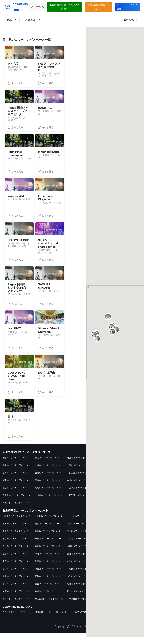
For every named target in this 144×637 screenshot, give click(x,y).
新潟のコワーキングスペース (82, 542)
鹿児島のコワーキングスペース (49, 602)
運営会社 (25, 616)
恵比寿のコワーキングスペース (49, 491)
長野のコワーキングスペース (112, 550)
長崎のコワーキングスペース (48, 595)
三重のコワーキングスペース (112, 557)
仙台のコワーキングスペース (112, 484)
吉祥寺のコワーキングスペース (113, 461)
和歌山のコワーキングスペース (49, 572)
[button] (8, 55)
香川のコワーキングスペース (16, 587)
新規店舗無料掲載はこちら (98, 7)
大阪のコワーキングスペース (16, 469)
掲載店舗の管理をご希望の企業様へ (64, 7)
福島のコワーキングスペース (80, 527)
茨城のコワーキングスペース (112, 527)
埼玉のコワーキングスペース (80, 535)
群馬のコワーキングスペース (48, 535)
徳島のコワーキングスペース (112, 580)
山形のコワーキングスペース (48, 527)
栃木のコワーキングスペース (16, 535)
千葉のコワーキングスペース (112, 535)
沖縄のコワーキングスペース (16, 507)
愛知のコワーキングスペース (80, 557)
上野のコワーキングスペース (82, 491)
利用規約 (39, 616)
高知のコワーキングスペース (80, 587)
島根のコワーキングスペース (114, 572)
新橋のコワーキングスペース (48, 484)
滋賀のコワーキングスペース (16, 565)
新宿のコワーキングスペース (48, 461)
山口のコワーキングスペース (80, 580)
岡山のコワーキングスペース (16, 580)
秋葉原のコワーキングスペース (49, 476)
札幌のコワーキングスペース (48, 469)
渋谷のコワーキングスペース (16, 461)
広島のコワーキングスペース (48, 580)
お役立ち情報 (9, 616)
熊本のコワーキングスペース (80, 595)
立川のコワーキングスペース (114, 491)
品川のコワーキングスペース (80, 484)
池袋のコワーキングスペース (80, 461)
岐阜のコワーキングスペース (16, 557)
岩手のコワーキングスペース (82, 520)
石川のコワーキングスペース (16, 550)
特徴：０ (12, 20)
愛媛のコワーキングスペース (48, 587)
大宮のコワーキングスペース (116, 476)
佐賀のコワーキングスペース (16, 595)
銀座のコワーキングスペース (16, 491)
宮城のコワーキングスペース (114, 520)
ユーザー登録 (127, 6)
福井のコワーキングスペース (48, 550)
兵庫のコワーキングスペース (112, 565)
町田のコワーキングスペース (16, 484)
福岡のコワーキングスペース (16, 476)
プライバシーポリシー (59, 616)
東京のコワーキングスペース (16, 542)
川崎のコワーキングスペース (50, 499)
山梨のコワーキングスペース (80, 550)
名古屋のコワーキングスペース (83, 476)
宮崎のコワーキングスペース (16, 602)
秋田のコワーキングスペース (16, 527)
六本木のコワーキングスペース (17, 499)
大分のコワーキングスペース (112, 595)
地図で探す (129, 20)
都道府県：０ (33, 20)
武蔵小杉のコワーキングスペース (118, 499)
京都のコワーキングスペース (80, 469)
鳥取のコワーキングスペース (82, 572)
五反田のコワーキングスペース (83, 499)
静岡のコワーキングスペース (48, 557)
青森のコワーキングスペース (50, 520)
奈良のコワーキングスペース (16, 572)
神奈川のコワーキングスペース (49, 542)
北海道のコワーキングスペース (17, 520)
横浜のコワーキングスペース (112, 469)
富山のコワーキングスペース (114, 542)
